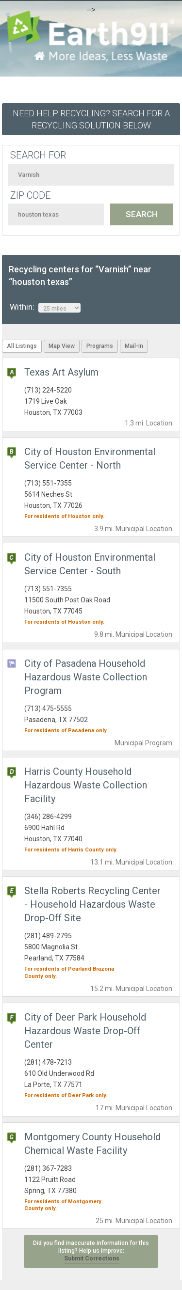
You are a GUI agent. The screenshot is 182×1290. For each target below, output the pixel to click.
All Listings (22, 346)
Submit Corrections (91, 1258)
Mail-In (134, 346)
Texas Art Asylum (61, 372)
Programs (99, 346)
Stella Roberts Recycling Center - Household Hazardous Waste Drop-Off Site (92, 904)
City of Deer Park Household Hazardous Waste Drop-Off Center (85, 1030)
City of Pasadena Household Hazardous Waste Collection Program (85, 677)
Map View (62, 346)
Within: (45, 307)
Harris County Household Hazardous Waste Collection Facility (85, 785)
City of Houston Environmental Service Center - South (89, 564)
